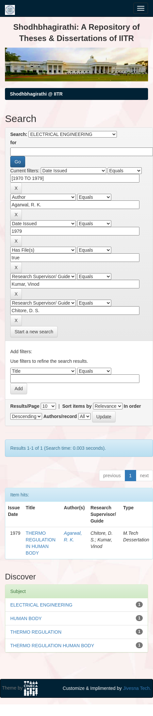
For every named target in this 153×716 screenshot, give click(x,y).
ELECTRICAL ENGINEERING (41, 605)
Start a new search (34, 331)
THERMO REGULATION (36, 632)
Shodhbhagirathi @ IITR (36, 94)
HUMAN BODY (26, 618)
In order (132, 406)
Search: (18, 134)
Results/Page (24, 406)
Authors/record (60, 416)
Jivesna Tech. (137, 688)
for (13, 142)
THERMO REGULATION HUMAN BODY (52, 645)
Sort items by (77, 406)
